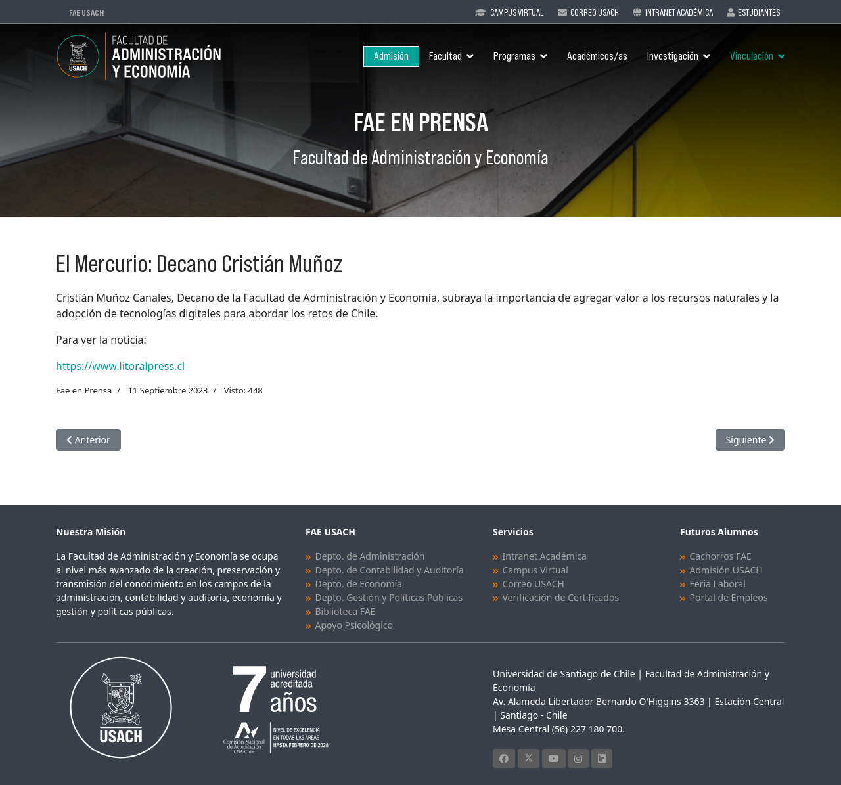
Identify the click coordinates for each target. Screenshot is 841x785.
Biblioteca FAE (345, 611)
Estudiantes (759, 12)
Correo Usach (594, 12)
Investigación (672, 56)
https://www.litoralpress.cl (120, 366)
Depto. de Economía (358, 583)
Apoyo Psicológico (354, 625)
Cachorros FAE (721, 556)
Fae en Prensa (84, 390)
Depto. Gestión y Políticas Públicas (389, 597)
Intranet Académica (679, 12)
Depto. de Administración (370, 556)
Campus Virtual (517, 12)
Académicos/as (597, 56)
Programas (514, 56)
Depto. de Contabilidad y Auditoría (389, 570)
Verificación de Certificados (561, 597)
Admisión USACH (726, 570)
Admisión (391, 56)
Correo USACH (533, 583)
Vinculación (751, 56)
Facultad (445, 56)
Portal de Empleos (729, 597)
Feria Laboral (718, 583)
